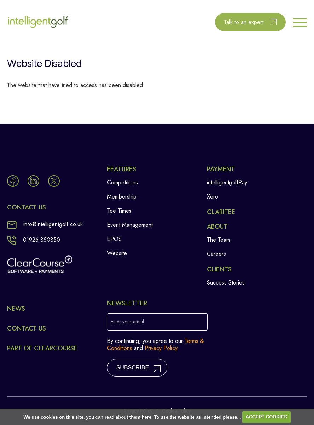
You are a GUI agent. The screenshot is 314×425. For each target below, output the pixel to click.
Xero (212, 197)
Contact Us (26, 328)
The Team (218, 240)
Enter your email (127, 321)
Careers (216, 254)
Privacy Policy (161, 348)
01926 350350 (33, 240)
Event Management (130, 225)
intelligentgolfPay (227, 182)
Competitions (122, 182)
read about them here (128, 416)
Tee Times (119, 211)
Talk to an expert (243, 22)
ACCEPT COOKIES (266, 416)
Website (117, 253)
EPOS (114, 239)
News (16, 308)
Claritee (221, 212)
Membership (121, 197)
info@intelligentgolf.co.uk (45, 224)
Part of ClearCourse (42, 348)
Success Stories (226, 282)
